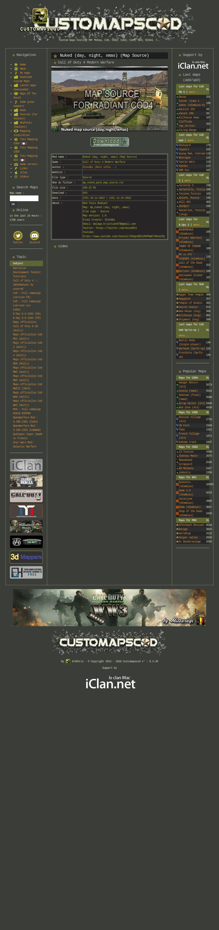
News (23, 68)
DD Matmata (186, 468)
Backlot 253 (187, 109)
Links (23, 168)
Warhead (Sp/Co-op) (192, 348)
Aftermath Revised (191, 525)
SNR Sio (184, 170)
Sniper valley (188, 537)
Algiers (184, 149)
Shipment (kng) (189, 319)
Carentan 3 (186, 185)
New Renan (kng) (190, 311)
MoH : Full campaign (27, 409)
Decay (182, 96)
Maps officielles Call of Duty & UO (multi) (25, 326)
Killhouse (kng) (190, 315)
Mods (23, 110)
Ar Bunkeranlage (190, 541)
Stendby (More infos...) (99, 167)
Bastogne (184, 157)
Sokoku (183, 166)
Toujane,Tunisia (190, 193)
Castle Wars (187, 161)
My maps (25, 73)
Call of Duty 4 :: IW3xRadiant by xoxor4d (25, 285)
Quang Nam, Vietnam (192, 153)
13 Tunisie (186, 451)
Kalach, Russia (189, 197)
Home (23, 64)
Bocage (183, 529)
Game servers (28, 164)
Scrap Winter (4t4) (192, 403)
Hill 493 (184, 202)
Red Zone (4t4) (189, 407)
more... (194, 92)
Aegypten (184, 298)
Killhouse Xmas (189, 117)
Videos (24, 176)
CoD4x (16, 309)
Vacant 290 (186, 113)
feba (182, 429)
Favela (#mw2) (188, 390)
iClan (23, 172)
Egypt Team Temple (191, 294)
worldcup (184, 533)
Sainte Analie (188, 307)
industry (184, 472)
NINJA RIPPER (22, 413)
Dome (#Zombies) (190, 507)
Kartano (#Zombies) (192, 271)
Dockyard (184, 145)
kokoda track (187, 442)
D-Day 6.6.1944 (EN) (27, 313)
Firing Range (187, 130)
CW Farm (184, 425)
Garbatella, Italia (192, 189)
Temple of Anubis (190, 303)
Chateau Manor (188, 455)
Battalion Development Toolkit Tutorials (27, 272)
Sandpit (184, 206)
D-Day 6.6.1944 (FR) (27, 318)
